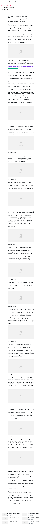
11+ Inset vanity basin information (14, 517)
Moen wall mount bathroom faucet (21, 66)
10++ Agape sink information (13, 521)
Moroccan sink (31, 66)
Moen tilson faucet (11, 66)
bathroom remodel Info (36, 2)
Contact (13, 1)
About (24, 1)
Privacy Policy (19, 2)
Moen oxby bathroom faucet (13, 68)
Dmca (16, 1)
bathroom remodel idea (28, 2)
